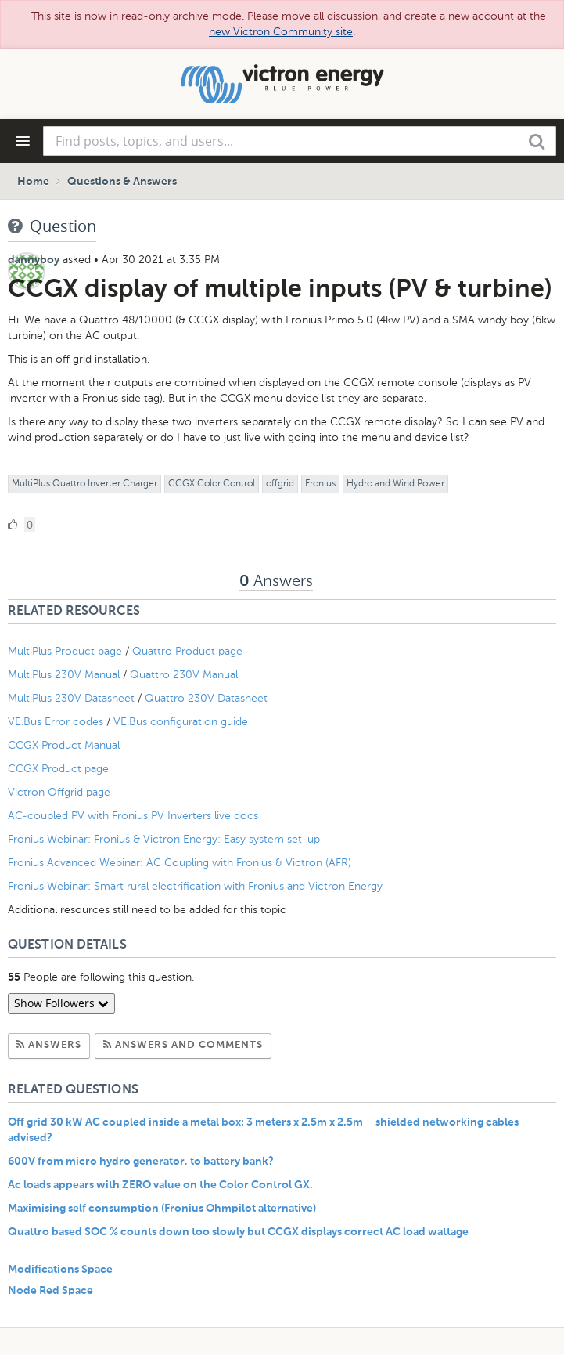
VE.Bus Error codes (55, 721)
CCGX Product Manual (64, 745)
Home (33, 181)
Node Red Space (50, 1290)
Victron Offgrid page (59, 792)
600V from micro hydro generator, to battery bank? (141, 1161)
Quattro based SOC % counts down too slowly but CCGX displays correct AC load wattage (238, 1232)
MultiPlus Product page (66, 651)
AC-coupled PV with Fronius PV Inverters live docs (133, 815)
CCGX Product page (58, 768)
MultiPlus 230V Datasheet (73, 698)
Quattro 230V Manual (184, 674)
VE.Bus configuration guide (180, 721)
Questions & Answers (122, 181)
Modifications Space (60, 1269)
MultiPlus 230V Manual (64, 674)
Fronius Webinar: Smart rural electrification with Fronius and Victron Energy (195, 886)
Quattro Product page (189, 651)
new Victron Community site (281, 31)
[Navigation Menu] (23, 141)
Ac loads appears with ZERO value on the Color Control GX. (160, 1185)
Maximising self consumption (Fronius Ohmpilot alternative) (162, 1208)
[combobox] (299, 141)
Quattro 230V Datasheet (208, 698)
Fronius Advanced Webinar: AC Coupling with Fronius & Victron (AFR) (179, 862)
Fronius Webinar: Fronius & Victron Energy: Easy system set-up (164, 839)
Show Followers (61, 1002)
